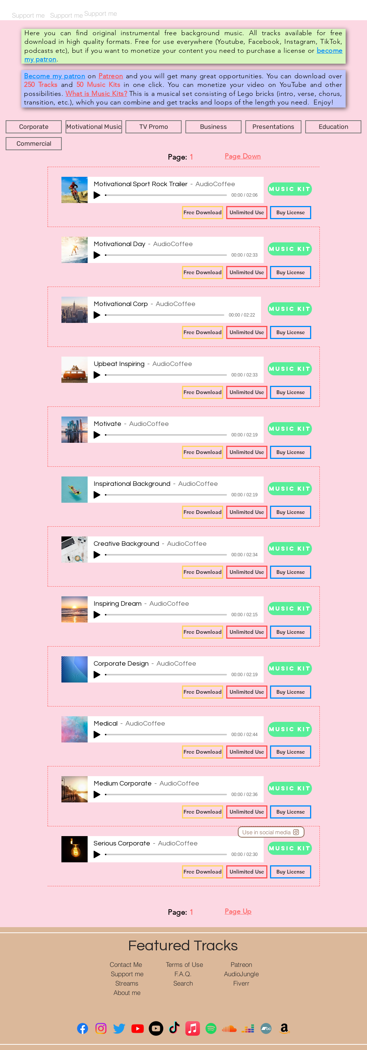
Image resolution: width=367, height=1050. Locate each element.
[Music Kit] (290, 189)
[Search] (183, 983)
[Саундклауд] (229, 1028)
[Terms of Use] (184, 964)
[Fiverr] (241, 983)
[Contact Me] (126, 964)
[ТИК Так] (174, 1028)
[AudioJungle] (241, 973)
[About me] (126, 992)
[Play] (97, 195)
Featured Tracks (183, 945)
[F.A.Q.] (183, 973)
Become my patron (54, 76)
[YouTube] (137, 1028)
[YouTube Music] (156, 1028)
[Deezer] (247, 1028)
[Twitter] (119, 1028)
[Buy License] (290, 212)
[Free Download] (202, 212)
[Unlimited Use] (246, 212)
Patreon (110, 76)
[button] (34, 126)
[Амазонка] (284, 1028)
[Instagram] (101, 1028)
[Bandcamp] (266, 1028)
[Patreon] (241, 964)
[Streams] (127, 983)
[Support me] (127, 973)
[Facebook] (82, 1028)
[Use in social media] (271, 832)
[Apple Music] (192, 1028)
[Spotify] (211, 1028)
